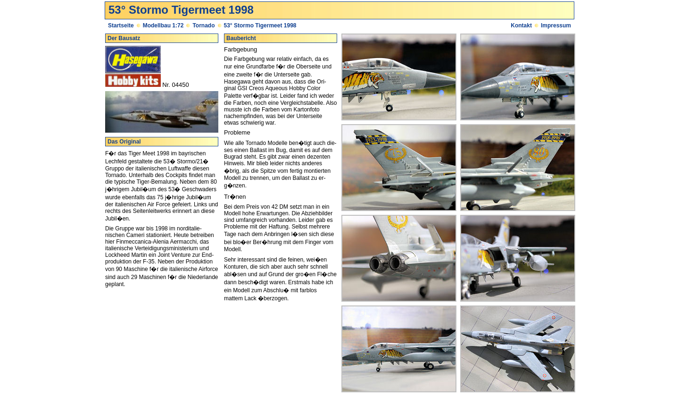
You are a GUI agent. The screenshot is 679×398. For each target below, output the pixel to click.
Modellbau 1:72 (163, 25)
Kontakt (521, 25)
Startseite (121, 25)
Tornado (203, 25)
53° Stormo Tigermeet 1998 (260, 25)
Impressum (556, 25)
